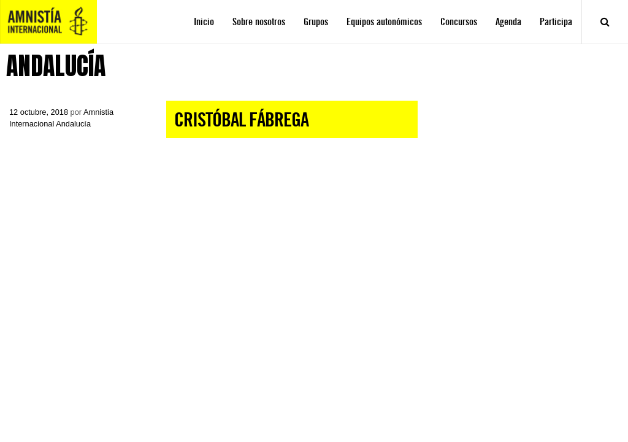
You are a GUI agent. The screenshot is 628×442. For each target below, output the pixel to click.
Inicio (204, 22)
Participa (556, 22)
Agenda (508, 22)
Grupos (316, 22)
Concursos (458, 22)
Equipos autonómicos (384, 22)
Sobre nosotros (258, 22)
